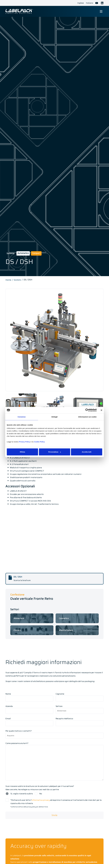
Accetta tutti (86, 452)
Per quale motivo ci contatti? (54, 733)
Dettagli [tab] (54, 417)
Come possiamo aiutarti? (54, 761)
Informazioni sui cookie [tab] (87, 417)
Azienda (29, 708)
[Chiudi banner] (101, 410)
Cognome (80, 696)
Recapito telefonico (80, 721)
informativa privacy (41, 800)
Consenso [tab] (22, 417)
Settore (80, 708)
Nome (29, 696)
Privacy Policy (24, 442)
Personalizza (54, 452)
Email (29, 721)
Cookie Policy (39, 442)
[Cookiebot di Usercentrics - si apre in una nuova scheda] (87, 410)
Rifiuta (22, 452)
